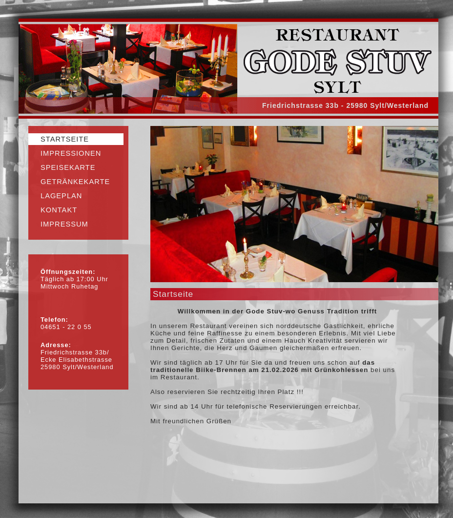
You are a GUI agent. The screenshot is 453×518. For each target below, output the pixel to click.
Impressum (64, 224)
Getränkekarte (75, 182)
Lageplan (61, 196)
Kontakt (59, 210)
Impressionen (71, 153)
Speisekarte (68, 167)
